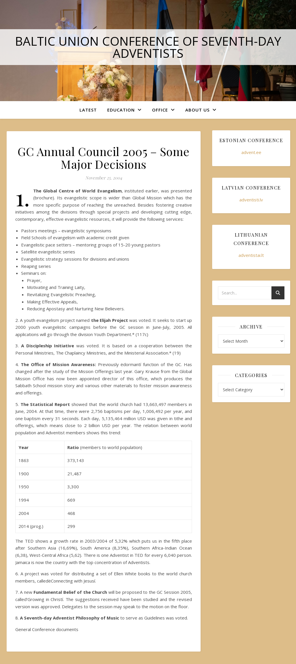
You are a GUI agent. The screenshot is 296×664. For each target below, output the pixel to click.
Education (121, 110)
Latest (88, 110)
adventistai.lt (251, 255)
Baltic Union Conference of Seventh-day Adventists (148, 47)
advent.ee (251, 152)
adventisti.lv (251, 200)
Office (160, 110)
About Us (197, 110)
